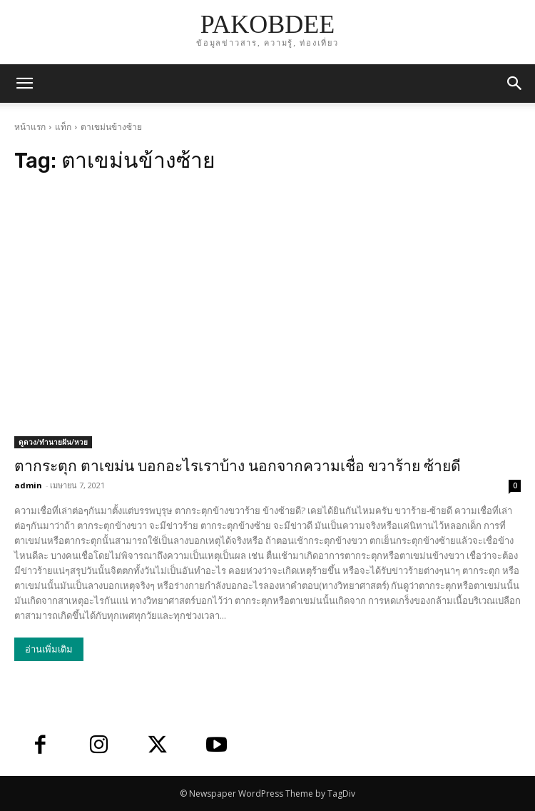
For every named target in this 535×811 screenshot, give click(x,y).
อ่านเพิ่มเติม (49, 649)
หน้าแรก (30, 127)
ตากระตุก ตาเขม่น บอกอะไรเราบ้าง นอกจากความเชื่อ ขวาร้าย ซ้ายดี (237, 466)
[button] (515, 83)
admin (28, 485)
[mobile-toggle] (24, 83)
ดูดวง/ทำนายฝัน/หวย (53, 442)
